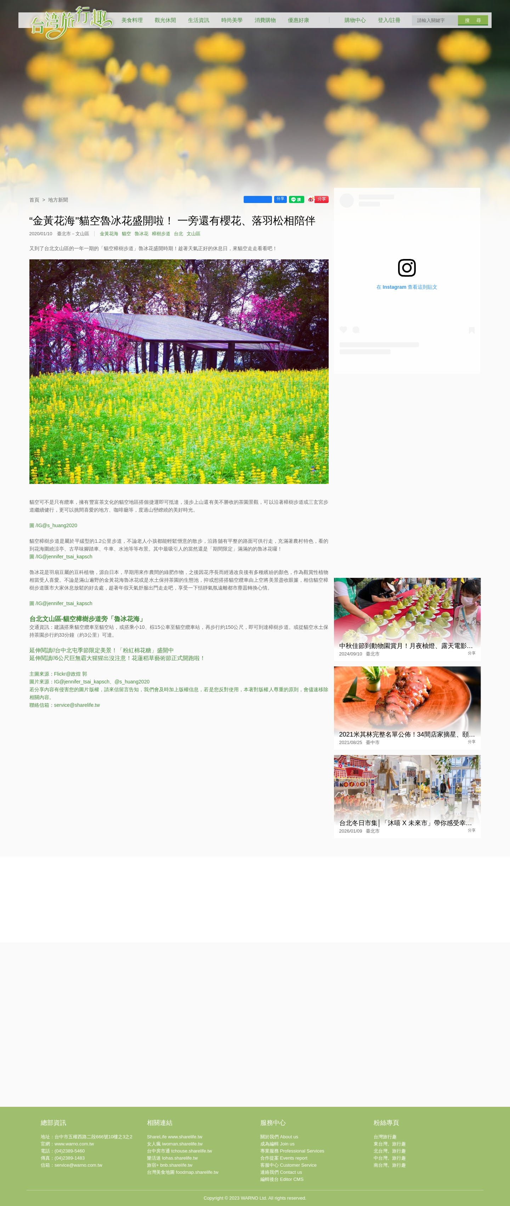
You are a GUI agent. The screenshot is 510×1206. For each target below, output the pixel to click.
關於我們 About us (279, 1136)
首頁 (34, 200)
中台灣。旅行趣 (390, 1158)
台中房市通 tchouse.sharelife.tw (179, 1151)
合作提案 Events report (283, 1158)
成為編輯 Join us (277, 1143)
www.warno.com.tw (74, 1143)
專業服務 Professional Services (292, 1151)
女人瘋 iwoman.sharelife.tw (175, 1143)
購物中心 (355, 20)
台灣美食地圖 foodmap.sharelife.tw (183, 1172)
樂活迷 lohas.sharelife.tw (172, 1158)
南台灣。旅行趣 (390, 1165)
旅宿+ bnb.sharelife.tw (169, 1165)
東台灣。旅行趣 (390, 1143)
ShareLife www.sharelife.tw (174, 1136)
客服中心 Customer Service (288, 1165)
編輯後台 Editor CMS (282, 1179)
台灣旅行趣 (385, 1136)
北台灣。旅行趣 (390, 1151)
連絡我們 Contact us (281, 1172)
